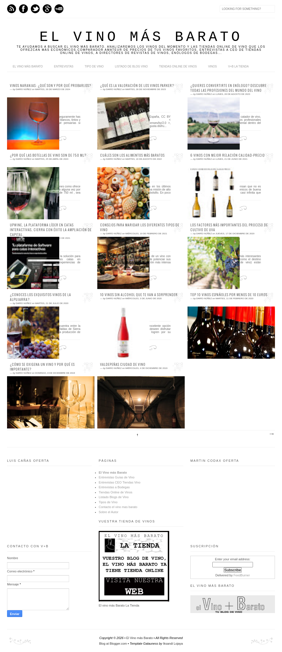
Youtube (58, 8)
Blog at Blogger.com (113, 643)
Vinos (212, 66)
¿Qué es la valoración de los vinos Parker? (137, 85)
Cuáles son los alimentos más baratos (132, 155)
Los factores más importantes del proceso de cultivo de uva (229, 227)
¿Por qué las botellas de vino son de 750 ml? (48, 155)
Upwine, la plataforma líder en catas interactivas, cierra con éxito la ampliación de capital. (51, 230)
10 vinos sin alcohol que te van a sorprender (139, 294)
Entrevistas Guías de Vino (117, 477)
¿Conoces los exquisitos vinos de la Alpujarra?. (40, 297)
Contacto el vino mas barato (118, 507)
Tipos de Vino (108, 502)
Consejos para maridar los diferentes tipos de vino (139, 227)
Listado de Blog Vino (131, 66)
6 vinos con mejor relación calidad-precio (227, 155)
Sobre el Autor (108, 512)
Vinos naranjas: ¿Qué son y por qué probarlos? (50, 85)
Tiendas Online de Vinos (115, 492)
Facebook (23, 8)
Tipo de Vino (94, 66)
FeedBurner (241, 575)
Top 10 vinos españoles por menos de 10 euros (228, 294)
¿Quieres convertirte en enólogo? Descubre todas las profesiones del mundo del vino (228, 88)
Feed (11, 8)
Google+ (47, 8)
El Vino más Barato (28, 66)
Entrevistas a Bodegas (114, 487)
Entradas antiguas (271, 434)
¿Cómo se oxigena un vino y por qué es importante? (42, 366)
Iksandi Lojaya (173, 643)
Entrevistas (64, 66)
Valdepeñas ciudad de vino (123, 364)
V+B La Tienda (238, 66)
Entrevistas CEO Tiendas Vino (119, 482)
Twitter (35, 8)
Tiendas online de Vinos (178, 66)
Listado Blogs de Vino (114, 497)
